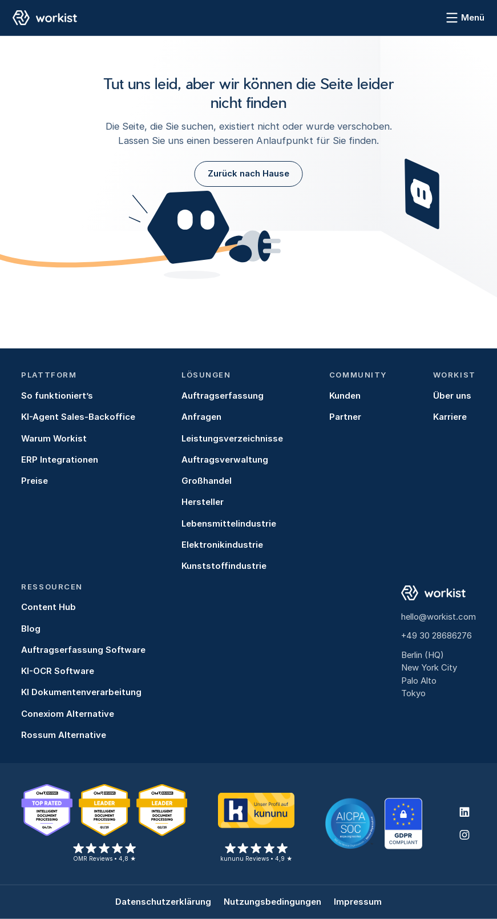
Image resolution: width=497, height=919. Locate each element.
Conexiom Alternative (67, 714)
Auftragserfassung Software (83, 650)
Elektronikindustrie (222, 545)
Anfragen (201, 417)
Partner (345, 417)
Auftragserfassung (222, 396)
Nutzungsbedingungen (272, 902)
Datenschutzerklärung (163, 902)
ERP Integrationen (59, 460)
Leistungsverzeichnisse (232, 439)
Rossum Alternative (63, 735)
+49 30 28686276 (436, 636)
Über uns (452, 396)
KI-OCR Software (57, 671)
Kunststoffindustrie (223, 566)
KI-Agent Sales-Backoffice (78, 417)
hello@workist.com (438, 617)
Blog (31, 629)
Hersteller (202, 502)
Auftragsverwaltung (224, 460)
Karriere (450, 417)
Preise (34, 481)
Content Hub (48, 607)
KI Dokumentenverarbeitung (81, 692)
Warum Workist (54, 439)
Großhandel (206, 481)
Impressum (358, 902)
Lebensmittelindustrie (228, 524)
